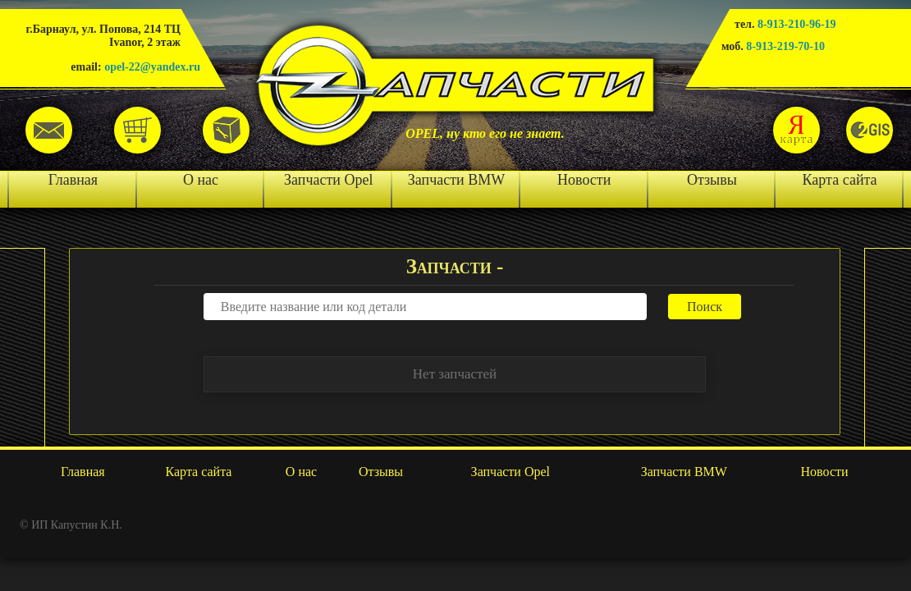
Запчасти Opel (328, 180)
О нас (200, 180)
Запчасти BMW (456, 180)
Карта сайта (840, 180)
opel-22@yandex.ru (152, 67)
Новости (584, 180)
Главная (73, 180)
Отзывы (712, 180)
